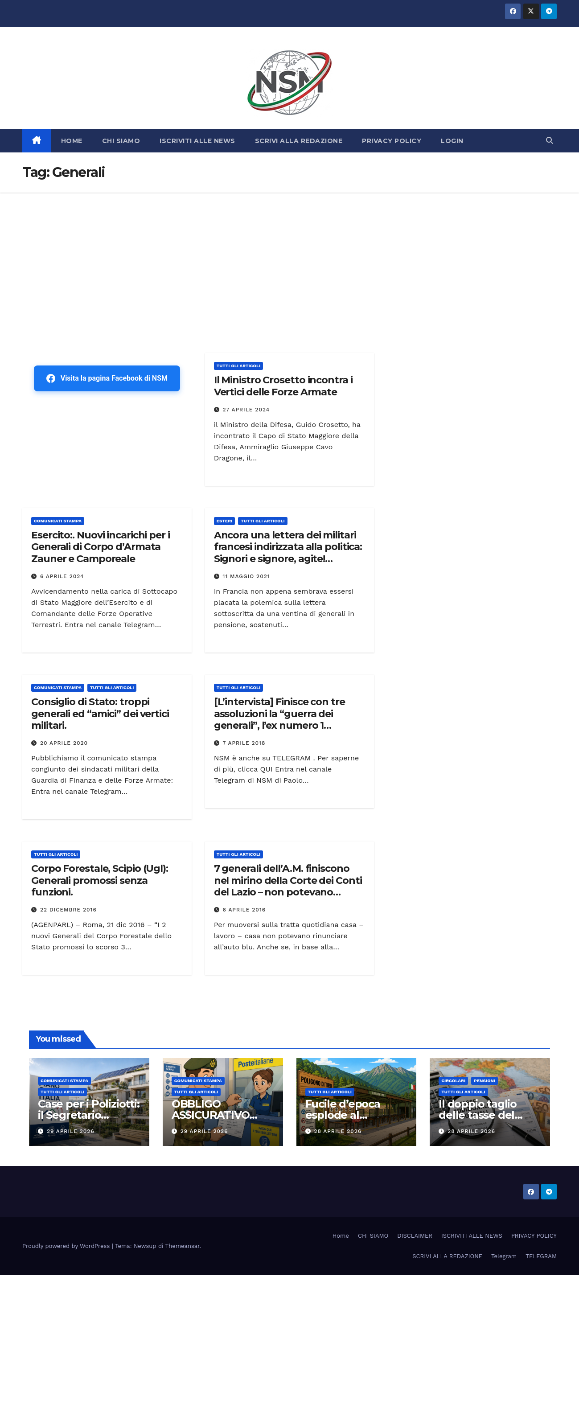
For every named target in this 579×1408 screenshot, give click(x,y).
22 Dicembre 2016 (68, 910)
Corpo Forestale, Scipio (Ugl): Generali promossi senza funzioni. (99, 880)
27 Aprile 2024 (246, 409)
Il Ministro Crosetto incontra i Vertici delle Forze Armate (283, 386)
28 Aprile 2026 (337, 1131)
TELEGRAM (541, 1256)
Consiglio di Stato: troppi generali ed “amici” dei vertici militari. (100, 713)
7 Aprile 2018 (244, 743)
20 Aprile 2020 (64, 743)
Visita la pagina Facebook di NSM (107, 378)
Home (341, 1235)
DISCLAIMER (414, 1235)
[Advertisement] (289, 259)
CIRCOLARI (453, 1080)
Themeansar (182, 1246)
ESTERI (225, 520)
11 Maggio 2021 (246, 576)
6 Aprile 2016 (244, 910)
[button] (549, 140)
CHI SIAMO (121, 141)
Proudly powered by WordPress (67, 1246)
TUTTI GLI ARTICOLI (238, 365)
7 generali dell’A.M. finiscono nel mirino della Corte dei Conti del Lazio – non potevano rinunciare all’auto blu (288, 886)
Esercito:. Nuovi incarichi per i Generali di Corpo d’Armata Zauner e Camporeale (100, 547)
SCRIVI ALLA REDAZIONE (299, 141)
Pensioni (484, 1080)
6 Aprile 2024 (62, 576)
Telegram (504, 1256)
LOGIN (452, 141)
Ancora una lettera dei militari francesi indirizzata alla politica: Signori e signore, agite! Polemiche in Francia (288, 552)
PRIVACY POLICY (391, 141)
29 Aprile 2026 (70, 1131)
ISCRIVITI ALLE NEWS (197, 141)
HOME (71, 141)
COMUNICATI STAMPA (58, 520)
